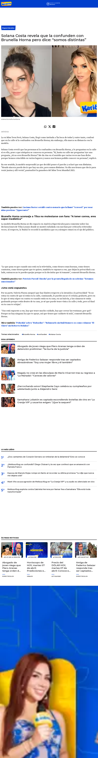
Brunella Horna (29, 334)
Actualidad (56, 576)
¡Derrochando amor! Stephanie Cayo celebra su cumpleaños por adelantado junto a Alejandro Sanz (54, 387)
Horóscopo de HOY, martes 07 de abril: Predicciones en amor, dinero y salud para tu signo (36, 566)
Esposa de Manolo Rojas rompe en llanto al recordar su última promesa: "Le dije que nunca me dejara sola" (51, 474)
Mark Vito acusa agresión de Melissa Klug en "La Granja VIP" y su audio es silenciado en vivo (51, 482)
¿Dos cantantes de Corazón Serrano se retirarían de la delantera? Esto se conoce (46, 457)
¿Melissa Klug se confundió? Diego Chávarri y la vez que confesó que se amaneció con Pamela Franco (49, 465)
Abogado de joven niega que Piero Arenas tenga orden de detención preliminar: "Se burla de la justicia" (51, 347)
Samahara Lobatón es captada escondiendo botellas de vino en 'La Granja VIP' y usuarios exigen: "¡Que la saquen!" (56, 401)
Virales (30, 576)
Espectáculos (8, 28)
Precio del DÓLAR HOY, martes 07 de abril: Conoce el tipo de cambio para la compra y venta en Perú (61, 566)
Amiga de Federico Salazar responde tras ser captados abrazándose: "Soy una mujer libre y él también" (49, 361)
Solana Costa (55, 334)
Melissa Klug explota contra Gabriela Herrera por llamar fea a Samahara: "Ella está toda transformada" (49, 490)
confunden (42, 334)
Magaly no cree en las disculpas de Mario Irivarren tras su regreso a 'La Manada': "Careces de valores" (56, 374)
